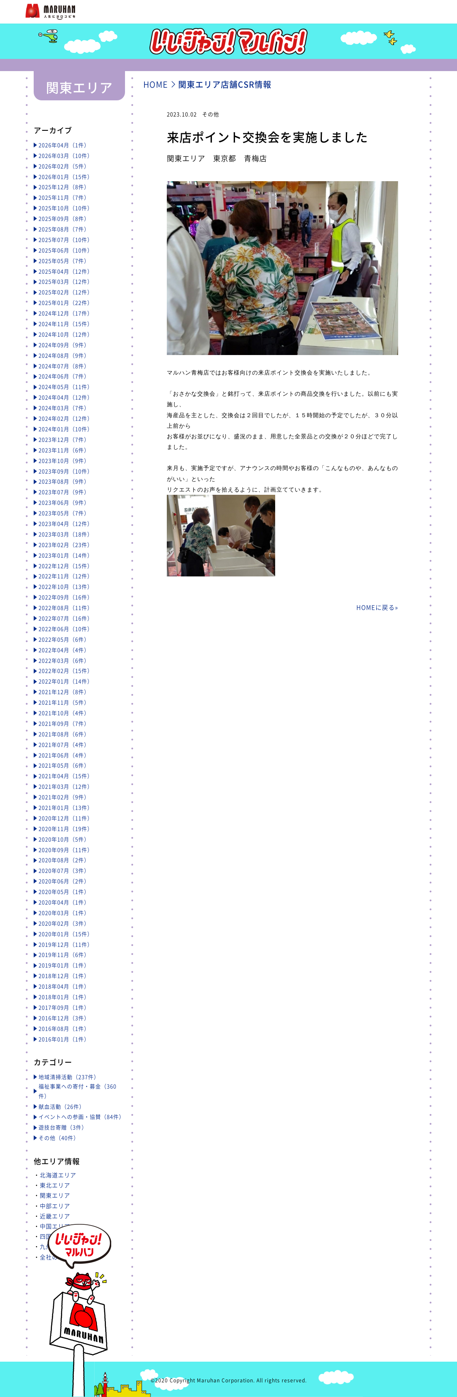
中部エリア (55, 1206)
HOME (155, 84)
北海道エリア (58, 1175)
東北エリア (55, 1185)
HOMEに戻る (375, 607)
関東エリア (55, 1195)
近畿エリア (55, 1216)
